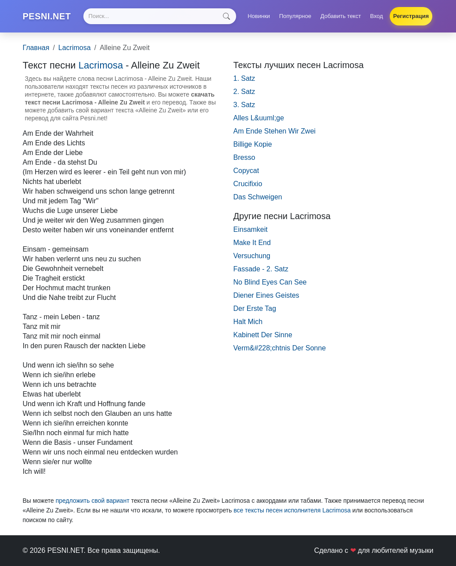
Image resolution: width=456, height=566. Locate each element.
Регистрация (411, 16)
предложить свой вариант (92, 500)
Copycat (246, 170)
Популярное (295, 16)
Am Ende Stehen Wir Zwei (274, 131)
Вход (376, 16)
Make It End (252, 242)
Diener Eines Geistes (266, 295)
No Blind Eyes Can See (270, 282)
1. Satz (244, 78)
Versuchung (252, 256)
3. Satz (244, 104)
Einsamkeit (250, 229)
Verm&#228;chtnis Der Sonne (279, 348)
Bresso (244, 157)
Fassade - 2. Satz (260, 269)
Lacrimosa (74, 47)
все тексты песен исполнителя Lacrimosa (292, 510)
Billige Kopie (252, 144)
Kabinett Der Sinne (262, 335)
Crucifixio (247, 183)
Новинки (259, 16)
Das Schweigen (257, 197)
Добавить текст (340, 16)
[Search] (159, 16)
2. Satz (244, 91)
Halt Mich (248, 321)
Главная (36, 47)
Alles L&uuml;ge (258, 118)
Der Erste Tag (254, 308)
